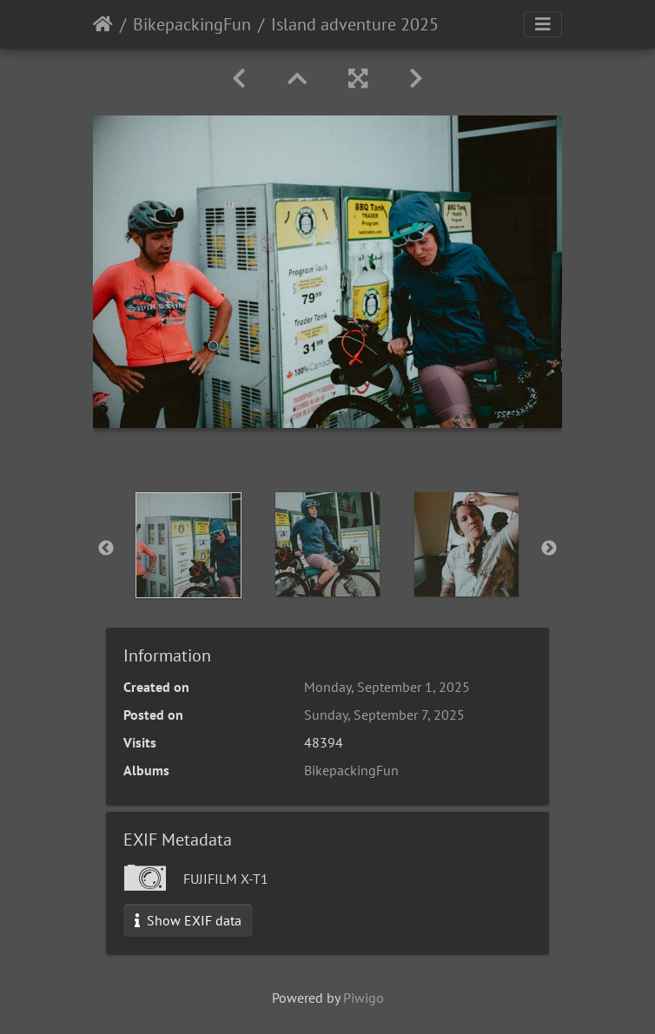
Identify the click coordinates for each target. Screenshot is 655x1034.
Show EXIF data (188, 920)
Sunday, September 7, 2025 (384, 714)
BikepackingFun (192, 24)
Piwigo (363, 997)
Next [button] (549, 548)
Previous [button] (106, 548)
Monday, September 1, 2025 (387, 686)
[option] (188, 545)
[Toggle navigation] (543, 24)
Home (103, 24)
